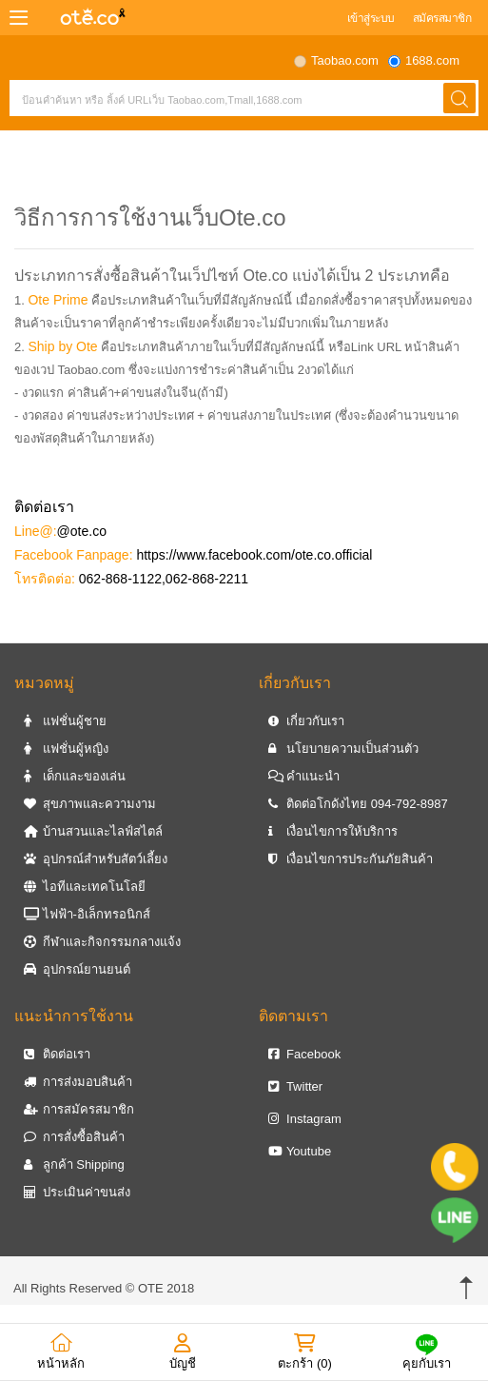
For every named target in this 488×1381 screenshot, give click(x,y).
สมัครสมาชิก (442, 18)
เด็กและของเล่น (75, 776)
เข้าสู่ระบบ (371, 18)
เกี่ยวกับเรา (306, 721)
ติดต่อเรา (57, 1054)
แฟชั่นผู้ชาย (65, 721)
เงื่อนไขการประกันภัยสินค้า (351, 859)
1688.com (432, 60)
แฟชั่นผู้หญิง (66, 748)
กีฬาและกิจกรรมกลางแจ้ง (102, 942)
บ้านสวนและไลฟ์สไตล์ (93, 831)
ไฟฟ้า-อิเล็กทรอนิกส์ (87, 914)
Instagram (305, 1119)
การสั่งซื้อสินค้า (74, 1137)
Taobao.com (345, 60)
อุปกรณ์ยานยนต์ (77, 969)
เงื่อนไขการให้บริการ (333, 831)
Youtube (300, 1151)
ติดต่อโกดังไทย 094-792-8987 (358, 804)
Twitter (295, 1086)
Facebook (305, 1054)
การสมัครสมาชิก (79, 1109)
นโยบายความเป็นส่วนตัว (344, 748)
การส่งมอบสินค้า (78, 1082)
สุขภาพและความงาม (90, 804)
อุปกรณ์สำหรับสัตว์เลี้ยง (95, 859)
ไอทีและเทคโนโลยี (85, 886)
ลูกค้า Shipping (74, 1164)
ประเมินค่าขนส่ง (77, 1192)
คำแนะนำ (304, 776)
